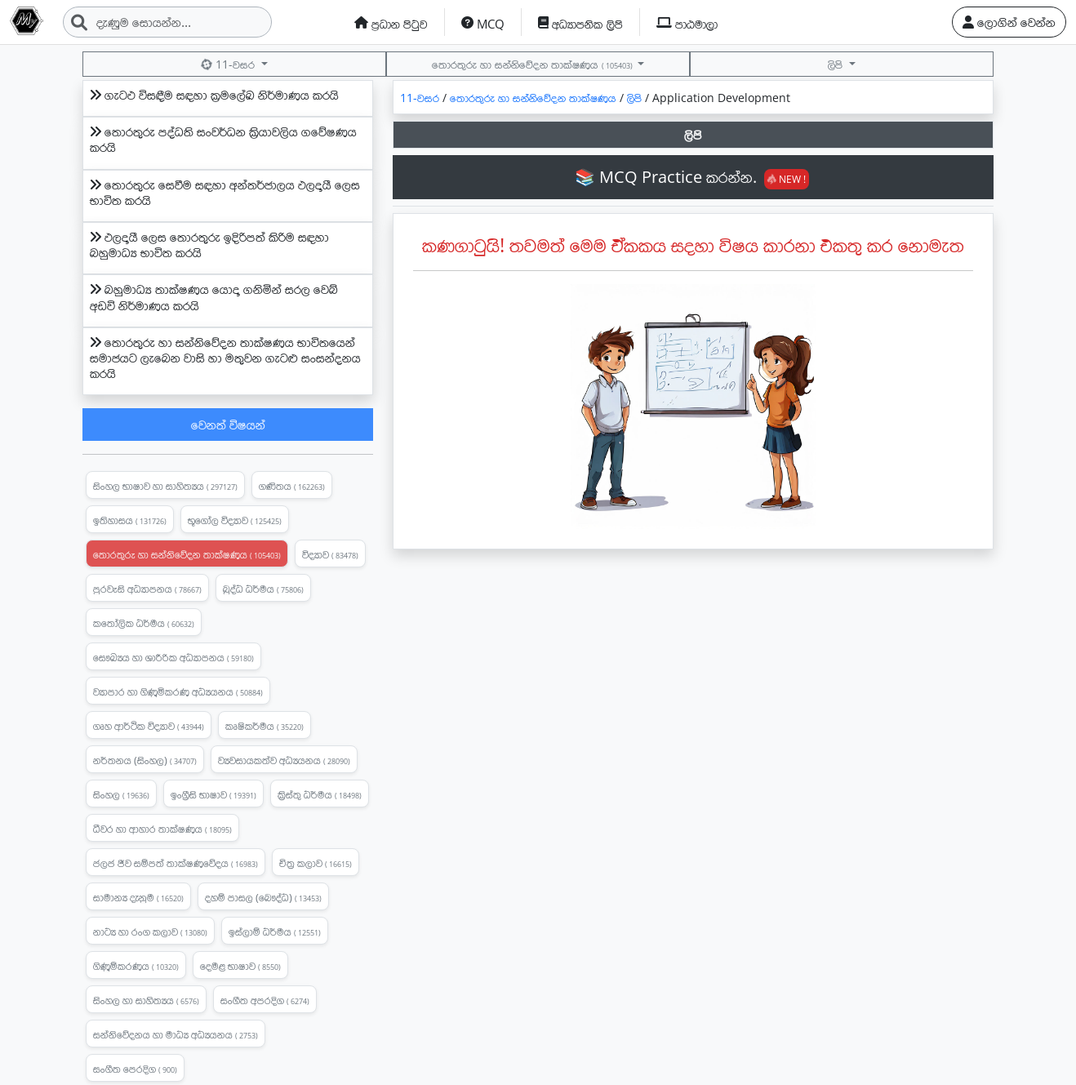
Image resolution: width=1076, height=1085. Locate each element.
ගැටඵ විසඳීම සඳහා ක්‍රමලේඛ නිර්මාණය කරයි (214, 95)
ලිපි (837, 64)
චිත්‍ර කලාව (315, 863)
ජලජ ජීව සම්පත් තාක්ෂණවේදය (175, 863)
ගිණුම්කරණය (136, 965)
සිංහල (121, 794)
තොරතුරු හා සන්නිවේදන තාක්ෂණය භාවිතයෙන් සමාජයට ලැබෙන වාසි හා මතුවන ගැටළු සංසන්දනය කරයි (225, 357)
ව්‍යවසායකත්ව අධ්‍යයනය (284, 760)
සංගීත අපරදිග (264, 1000)
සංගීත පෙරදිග (135, 1068)
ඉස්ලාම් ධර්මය (275, 931)
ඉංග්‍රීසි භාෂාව (213, 794)
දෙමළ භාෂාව (240, 965)
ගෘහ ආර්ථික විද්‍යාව (148, 725)
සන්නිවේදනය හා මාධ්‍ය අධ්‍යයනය (175, 1034)
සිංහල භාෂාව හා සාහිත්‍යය (165, 485)
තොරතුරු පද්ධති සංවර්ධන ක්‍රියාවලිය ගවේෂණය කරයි (223, 139)
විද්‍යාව (330, 554)
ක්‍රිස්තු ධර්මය (320, 794)
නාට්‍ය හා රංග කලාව (150, 931)
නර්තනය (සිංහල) (145, 760)
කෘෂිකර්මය (264, 725)
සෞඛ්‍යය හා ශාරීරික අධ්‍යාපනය (173, 657)
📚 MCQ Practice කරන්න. (692, 177)
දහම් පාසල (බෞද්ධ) (263, 897)
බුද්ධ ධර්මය (263, 588)
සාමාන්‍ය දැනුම (138, 897)
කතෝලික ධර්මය (143, 623)
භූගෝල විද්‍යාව (235, 520)
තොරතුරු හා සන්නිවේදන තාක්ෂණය (533, 64)
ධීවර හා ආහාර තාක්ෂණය (162, 828)
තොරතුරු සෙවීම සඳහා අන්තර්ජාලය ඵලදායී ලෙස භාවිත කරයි (225, 192)
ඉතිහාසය (130, 520)
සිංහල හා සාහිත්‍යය (146, 1000)
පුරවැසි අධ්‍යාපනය (147, 588)
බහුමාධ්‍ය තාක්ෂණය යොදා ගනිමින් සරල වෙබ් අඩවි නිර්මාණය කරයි (214, 296)
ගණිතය (292, 485)
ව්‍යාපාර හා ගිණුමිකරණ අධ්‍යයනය (178, 691)
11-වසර (229, 64)
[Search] (167, 22)
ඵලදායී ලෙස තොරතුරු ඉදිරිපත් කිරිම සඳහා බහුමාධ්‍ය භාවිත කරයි (209, 244)
